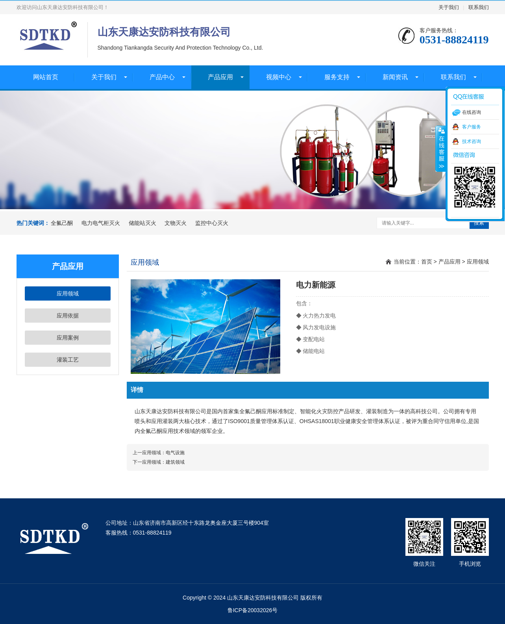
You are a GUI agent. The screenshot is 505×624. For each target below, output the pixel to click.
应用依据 (68, 315)
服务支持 (337, 77)
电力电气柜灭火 (100, 223)
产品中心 (162, 77)
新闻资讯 (395, 77)
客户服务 (471, 127)
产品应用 (220, 77)
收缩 (440, 148)
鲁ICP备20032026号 (253, 610)
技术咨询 (471, 141)
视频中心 (278, 77)
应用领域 (68, 293)
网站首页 (45, 77)
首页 (426, 261)
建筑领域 (175, 462)
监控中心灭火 (211, 223)
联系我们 (478, 7)
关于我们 (448, 7)
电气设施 (175, 452)
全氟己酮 (62, 223)
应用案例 (68, 337)
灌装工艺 (68, 360)
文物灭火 (176, 223)
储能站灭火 (142, 223)
